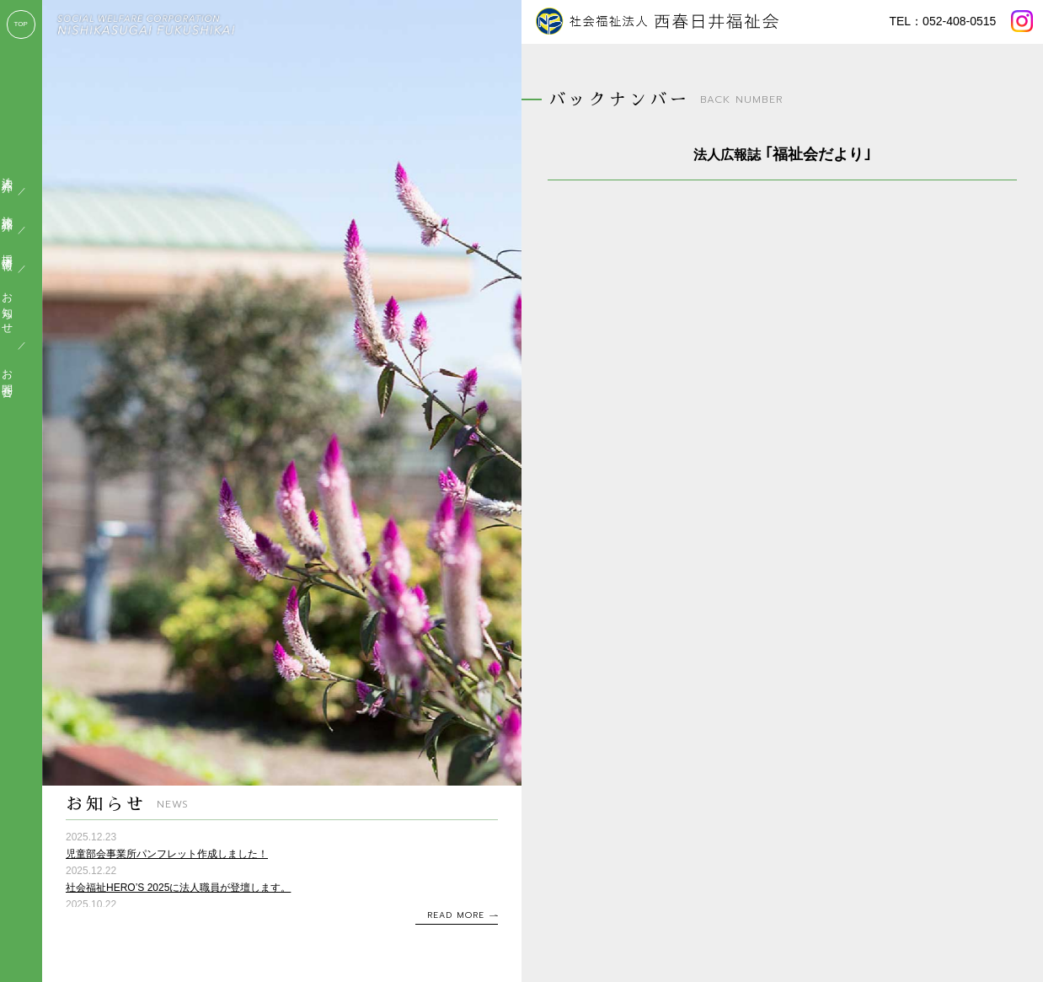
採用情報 (23, 249)
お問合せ (23, 378)
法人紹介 (23, 172)
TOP (21, 24)
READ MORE (455, 915)
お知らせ (23, 307)
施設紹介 (23, 210)
